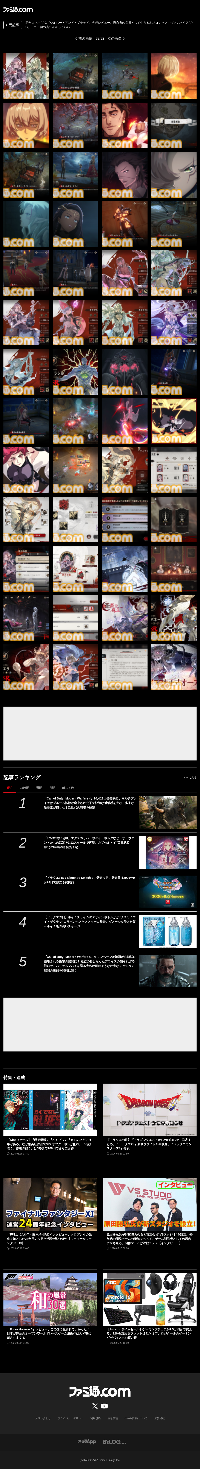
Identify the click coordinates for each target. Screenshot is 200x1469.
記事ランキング (22, 777)
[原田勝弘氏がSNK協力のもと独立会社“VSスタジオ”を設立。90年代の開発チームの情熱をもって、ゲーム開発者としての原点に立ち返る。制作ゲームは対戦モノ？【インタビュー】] (150, 1204)
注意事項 (113, 1418)
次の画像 (115, 38)
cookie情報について (136, 1418)
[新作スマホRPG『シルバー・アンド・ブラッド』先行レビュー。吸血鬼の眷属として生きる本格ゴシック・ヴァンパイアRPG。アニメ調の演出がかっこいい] (26, 76)
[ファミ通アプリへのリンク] (87, 1442)
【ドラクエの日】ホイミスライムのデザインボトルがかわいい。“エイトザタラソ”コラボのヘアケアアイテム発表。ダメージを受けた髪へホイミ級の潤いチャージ (90, 921)
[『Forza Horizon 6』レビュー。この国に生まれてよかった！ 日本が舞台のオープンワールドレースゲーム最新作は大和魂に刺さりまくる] (50, 1299)
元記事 (12, 25)
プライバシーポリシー (70, 1418)
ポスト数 (68, 788)
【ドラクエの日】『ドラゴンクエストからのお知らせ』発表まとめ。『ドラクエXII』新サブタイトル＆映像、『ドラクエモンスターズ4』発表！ (149, 1144)
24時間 (24, 788)
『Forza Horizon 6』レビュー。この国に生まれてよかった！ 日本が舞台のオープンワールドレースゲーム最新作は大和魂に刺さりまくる (49, 1333)
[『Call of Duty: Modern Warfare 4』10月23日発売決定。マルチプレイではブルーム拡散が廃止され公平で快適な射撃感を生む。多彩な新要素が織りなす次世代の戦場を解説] (168, 812)
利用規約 (95, 1418)
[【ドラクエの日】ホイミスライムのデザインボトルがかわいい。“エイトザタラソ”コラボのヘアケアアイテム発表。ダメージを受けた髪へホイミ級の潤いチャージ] (168, 931)
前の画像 (85, 38)
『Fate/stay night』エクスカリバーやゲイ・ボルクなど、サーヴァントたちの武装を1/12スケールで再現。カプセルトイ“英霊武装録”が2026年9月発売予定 (89, 842)
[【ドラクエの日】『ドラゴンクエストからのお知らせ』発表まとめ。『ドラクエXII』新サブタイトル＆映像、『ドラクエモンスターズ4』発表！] (150, 1110)
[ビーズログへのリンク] (114, 1442)
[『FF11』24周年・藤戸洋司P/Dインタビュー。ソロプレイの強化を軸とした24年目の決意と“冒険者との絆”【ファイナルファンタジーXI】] (50, 1204)
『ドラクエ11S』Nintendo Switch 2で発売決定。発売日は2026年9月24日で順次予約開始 (89, 880)
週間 (39, 788)
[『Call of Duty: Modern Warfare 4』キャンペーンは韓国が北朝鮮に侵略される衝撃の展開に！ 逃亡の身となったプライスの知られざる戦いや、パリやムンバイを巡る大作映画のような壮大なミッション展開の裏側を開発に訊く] (168, 971)
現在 (10, 788)
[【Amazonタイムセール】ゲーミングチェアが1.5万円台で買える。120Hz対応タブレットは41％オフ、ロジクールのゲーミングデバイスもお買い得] (150, 1299)
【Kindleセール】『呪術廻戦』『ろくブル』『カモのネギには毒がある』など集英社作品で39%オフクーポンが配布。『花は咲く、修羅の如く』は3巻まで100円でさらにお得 (49, 1144)
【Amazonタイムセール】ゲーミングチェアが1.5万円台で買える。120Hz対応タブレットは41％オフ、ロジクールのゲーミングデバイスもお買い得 (149, 1333)
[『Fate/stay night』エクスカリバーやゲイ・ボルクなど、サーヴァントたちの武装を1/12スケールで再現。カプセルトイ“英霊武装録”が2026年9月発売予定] (168, 852)
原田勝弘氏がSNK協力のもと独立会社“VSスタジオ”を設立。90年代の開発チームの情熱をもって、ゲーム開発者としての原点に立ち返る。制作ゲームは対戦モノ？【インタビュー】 (150, 1239)
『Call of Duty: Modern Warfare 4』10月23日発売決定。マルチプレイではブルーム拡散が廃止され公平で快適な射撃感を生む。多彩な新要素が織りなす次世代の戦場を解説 (90, 803)
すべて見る (190, 777)
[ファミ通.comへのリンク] (18, 9)
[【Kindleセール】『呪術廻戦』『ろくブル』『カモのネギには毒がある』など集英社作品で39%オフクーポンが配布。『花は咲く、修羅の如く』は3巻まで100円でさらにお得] (50, 1110)
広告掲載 (159, 1418)
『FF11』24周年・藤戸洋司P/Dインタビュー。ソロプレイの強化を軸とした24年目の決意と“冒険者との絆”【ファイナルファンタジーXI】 (49, 1239)
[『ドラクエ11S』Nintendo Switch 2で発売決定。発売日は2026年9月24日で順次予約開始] (168, 892)
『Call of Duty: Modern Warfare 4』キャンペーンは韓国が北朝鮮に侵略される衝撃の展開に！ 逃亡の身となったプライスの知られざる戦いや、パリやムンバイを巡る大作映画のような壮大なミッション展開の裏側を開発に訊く (90, 963)
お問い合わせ (43, 1418)
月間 (52, 788)
